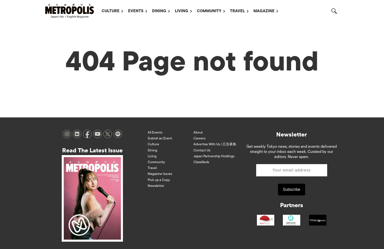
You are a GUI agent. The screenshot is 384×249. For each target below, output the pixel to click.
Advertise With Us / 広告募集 (214, 144)
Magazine (264, 11)
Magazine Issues (160, 174)
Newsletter (156, 186)
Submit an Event (160, 138)
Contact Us (201, 150)
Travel (237, 11)
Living (181, 11)
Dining (159, 11)
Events (136, 11)
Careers (199, 138)
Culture (111, 11)
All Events (155, 132)
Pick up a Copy (159, 180)
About (198, 132)
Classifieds (201, 162)
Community (209, 11)
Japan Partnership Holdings (213, 156)
